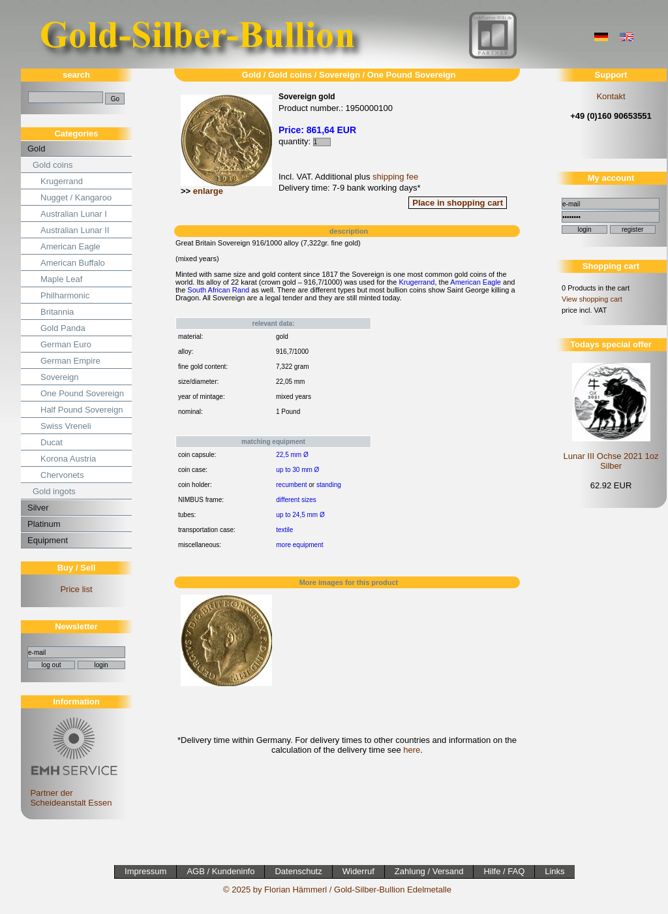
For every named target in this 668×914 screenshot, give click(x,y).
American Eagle (70, 246)
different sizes (296, 499)
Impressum (145, 871)
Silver (38, 507)
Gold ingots (54, 491)
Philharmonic (64, 295)
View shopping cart (592, 299)
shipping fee (395, 176)
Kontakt (610, 96)
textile (284, 529)
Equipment (47, 540)
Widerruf (358, 871)
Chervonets (62, 475)
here (411, 750)
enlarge (208, 191)
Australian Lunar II (75, 230)
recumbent (291, 484)
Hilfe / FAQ (503, 871)
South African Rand (218, 290)
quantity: (305, 141)
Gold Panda (62, 328)
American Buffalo (72, 263)
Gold (36, 148)
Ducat (51, 442)
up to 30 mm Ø (297, 469)
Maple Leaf (61, 279)
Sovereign (59, 377)
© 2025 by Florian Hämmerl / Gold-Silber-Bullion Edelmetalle (337, 889)
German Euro (65, 344)
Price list (76, 589)
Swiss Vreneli (65, 426)
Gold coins (52, 165)
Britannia (57, 312)
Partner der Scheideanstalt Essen (72, 793)
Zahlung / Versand (429, 871)
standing (328, 484)
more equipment (299, 544)
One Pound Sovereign (82, 393)
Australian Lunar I (73, 214)
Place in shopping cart (457, 203)
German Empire (70, 361)
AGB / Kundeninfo (220, 871)
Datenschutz (298, 871)
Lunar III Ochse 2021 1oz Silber (611, 461)
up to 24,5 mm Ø (300, 514)
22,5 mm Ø (292, 454)
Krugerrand (61, 181)
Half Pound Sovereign (81, 410)
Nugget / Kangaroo (76, 197)
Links (554, 871)
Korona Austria (68, 459)
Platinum (44, 524)
